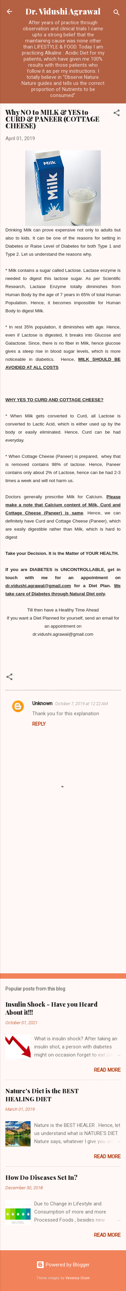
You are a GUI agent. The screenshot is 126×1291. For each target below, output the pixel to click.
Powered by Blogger (63, 1265)
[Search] (117, 13)
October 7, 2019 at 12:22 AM (81, 703)
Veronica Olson (78, 1278)
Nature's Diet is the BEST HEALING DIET (42, 1095)
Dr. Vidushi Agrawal (63, 11)
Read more (107, 1070)
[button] (117, 114)
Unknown (42, 703)
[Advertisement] (63, 899)
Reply (39, 724)
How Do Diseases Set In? (41, 1177)
